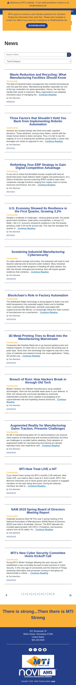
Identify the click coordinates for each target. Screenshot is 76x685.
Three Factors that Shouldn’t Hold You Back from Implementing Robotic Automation (38, 121)
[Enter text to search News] (36, 54)
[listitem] (12, 81)
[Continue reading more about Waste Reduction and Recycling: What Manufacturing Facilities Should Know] (48, 95)
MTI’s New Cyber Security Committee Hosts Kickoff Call (38, 554)
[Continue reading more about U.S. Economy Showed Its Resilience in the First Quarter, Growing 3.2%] (26, 228)
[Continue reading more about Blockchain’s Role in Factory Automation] (49, 312)
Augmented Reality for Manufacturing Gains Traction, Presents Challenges (38, 427)
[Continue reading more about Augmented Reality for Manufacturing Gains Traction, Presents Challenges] (51, 446)
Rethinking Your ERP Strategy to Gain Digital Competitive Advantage (38, 166)
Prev (6, 595)
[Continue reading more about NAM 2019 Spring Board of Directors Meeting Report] (44, 529)
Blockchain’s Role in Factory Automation (38, 295)
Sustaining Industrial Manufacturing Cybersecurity (38, 253)
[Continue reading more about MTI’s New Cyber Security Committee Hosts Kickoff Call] (39, 573)
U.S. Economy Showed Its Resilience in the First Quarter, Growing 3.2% (38, 210)
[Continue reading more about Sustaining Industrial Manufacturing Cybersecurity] (40, 272)
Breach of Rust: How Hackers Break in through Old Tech (38, 381)
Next (70, 595)
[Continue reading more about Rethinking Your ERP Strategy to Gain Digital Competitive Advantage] (46, 185)
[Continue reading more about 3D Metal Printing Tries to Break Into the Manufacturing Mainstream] (31, 356)
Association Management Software (38, 673)
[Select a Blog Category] (38, 61)
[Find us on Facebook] (30, 649)
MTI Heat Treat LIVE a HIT (38, 469)
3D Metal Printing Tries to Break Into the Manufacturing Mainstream (38, 337)
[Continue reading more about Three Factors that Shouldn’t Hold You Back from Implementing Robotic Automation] (54, 141)
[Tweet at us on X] (35, 649)
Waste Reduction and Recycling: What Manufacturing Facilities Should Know (38, 76)
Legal (53, 681)
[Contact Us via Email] (45, 649)
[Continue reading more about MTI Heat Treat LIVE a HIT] (37, 486)
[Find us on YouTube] (40, 649)
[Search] (69, 54)
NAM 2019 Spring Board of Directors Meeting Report (38, 511)
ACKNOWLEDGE (36, 25)
